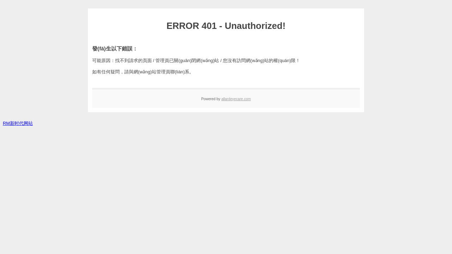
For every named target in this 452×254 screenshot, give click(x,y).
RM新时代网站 (18, 123)
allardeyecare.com (236, 99)
